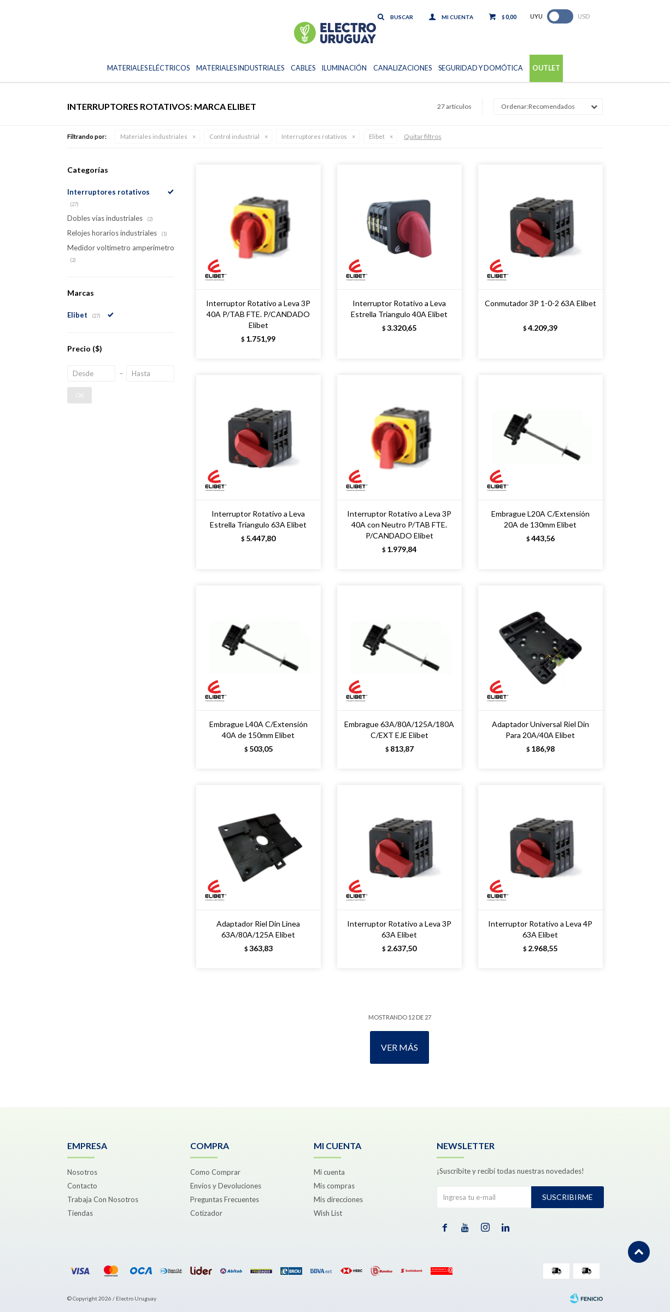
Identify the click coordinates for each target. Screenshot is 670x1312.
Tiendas (80, 1213)
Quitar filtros (423, 136)
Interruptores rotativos (314, 136)
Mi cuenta (329, 1172)
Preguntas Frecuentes (224, 1199)
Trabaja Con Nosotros (102, 1199)
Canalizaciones (402, 68)
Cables (303, 68)
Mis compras (334, 1185)
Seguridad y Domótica (480, 68)
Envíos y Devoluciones (225, 1185)
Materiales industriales (153, 136)
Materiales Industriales (240, 68)
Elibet (377, 136)
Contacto (82, 1185)
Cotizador (206, 1213)
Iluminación (344, 68)
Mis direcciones (338, 1199)
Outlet (546, 68)
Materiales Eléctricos (148, 68)
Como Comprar (215, 1172)
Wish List (328, 1213)
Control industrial (234, 136)
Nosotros (82, 1172)
